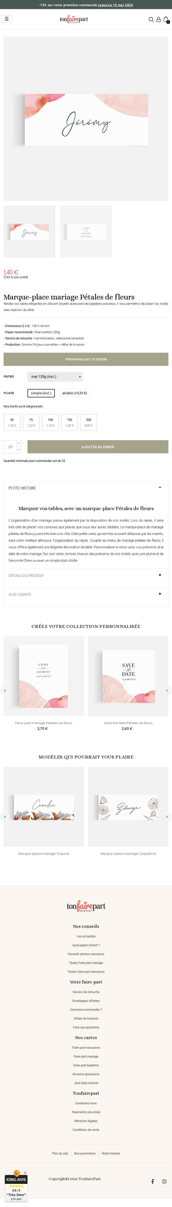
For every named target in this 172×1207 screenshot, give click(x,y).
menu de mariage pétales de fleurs (133, 540)
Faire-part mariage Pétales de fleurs (43, 723)
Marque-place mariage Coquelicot (128, 853)
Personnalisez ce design (86, 359)
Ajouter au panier (98, 447)
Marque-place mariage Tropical (43, 853)
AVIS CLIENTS (20, 595)
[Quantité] (10, 446)
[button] (151, 19)
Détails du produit (26, 576)
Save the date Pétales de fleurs (128, 723)
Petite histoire (22, 488)
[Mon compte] (158, 19)
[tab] (86, 490)
